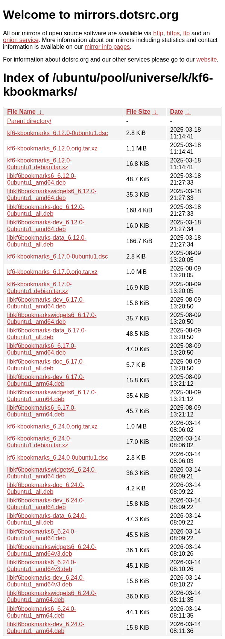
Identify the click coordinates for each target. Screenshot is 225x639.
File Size (138, 111)
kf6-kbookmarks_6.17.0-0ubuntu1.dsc (57, 256)
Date (176, 111)
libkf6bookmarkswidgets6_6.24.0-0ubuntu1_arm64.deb (51, 596)
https (173, 33)
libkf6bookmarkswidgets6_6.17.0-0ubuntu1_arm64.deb (51, 395)
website (206, 59)
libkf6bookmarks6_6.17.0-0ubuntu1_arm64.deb (41, 411)
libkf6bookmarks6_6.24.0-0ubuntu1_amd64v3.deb (41, 565)
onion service (20, 40)
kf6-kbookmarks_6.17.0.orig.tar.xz (52, 272)
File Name (21, 111)
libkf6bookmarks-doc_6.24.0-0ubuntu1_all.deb (45, 488)
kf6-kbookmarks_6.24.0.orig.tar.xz (52, 426)
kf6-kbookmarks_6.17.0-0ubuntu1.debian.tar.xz (39, 287)
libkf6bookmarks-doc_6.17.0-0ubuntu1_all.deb (45, 364)
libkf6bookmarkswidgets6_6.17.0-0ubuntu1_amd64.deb (51, 318)
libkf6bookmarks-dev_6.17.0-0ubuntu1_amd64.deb (45, 303)
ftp (186, 33)
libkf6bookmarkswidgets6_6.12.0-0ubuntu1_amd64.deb (51, 194)
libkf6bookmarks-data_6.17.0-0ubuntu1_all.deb (47, 333)
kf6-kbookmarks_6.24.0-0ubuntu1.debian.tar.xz (39, 441)
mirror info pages (107, 47)
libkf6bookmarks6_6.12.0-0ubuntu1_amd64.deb (41, 179)
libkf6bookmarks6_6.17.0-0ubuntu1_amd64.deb (41, 349)
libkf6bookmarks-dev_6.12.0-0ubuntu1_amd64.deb (45, 225)
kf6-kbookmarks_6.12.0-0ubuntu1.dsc (57, 133)
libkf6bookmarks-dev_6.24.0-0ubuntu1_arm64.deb (45, 627)
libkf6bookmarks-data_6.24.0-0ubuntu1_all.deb (47, 519)
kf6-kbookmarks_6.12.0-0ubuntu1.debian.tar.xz (39, 163)
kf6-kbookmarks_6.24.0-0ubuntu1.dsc (57, 457)
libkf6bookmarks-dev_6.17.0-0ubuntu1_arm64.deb (45, 380)
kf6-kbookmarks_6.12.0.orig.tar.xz (52, 148)
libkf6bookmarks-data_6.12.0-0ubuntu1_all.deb (47, 241)
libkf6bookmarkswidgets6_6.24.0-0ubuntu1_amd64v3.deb (51, 550)
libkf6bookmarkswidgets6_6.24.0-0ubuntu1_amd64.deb (51, 473)
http (158, 33)
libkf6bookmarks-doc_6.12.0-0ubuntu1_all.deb (45, 210)
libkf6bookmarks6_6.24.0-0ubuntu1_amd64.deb (41, 534)
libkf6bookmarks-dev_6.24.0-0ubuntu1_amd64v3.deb (45, 581)
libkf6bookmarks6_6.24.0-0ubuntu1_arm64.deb (41, 612)
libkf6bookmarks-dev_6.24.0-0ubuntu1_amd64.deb (45, 503)
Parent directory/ (29, 121)
